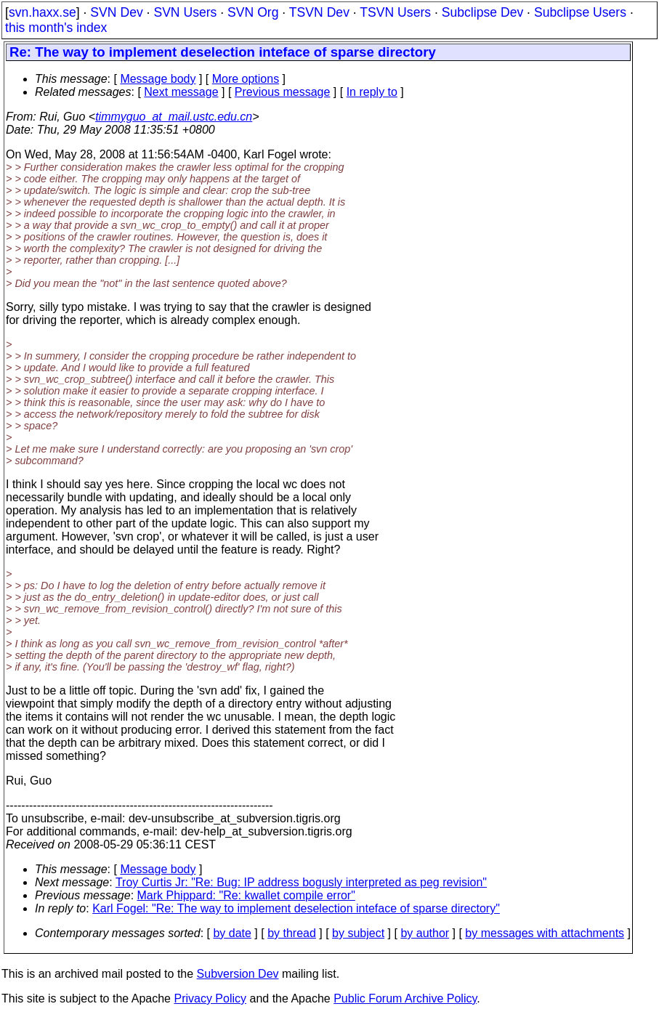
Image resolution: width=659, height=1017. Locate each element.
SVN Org (252, 12)
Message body (157, 79)
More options (246, 79)
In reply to (372, 92)
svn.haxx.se (42, 12)
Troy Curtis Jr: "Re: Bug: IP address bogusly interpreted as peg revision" (301, 882)
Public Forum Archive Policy (405, 998)
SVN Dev (116, 12)
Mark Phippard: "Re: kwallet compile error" (246, 895)
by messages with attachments (544, 933)
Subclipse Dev (482, 12)
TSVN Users (395, 12)
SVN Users (185, 12)
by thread (291, 933)
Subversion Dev (238, 974)
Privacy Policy (210, 998)
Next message (181, 92)
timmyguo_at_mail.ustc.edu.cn (173, 116)
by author (424, 933)
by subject (358, 933)
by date (232, 933)
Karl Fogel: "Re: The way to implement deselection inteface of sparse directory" (296, 908)
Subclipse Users (580, 12)
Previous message (283, 92)
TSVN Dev (319, 12)
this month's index (56, 27)
